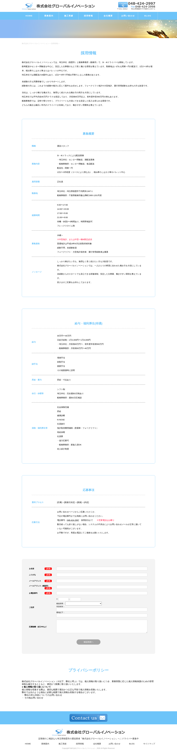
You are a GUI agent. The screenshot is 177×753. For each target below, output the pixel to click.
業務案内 (48, 16)
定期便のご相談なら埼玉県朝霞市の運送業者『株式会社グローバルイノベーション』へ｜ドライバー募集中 (88, 734)
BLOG (147, 16)
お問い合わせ (128, 16)
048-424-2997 (73, 520)
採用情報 (88, 16)
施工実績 (68, 16)
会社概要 (108, 16)
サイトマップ (149, 744)
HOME (29, 16)
